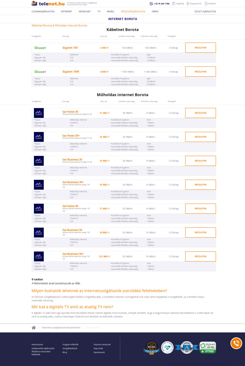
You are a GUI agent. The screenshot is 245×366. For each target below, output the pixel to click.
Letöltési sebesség (126, 36)
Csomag (65, 36)
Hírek (155, 11)
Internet (66, 11)
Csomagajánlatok (43, 11)
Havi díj (103, 36)
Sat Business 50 (72, 230)
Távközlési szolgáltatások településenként (60, 327)
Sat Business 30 (72, 159)
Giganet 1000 (70, 71)
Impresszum (37, 344)
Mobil (110, 11)
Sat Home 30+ (71, 135)
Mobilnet (85, 11)
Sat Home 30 (70, 112)
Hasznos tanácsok (102, 344)
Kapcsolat (98, 348)
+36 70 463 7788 (159, 3)
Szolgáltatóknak (70, 348)
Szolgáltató (36, 36)
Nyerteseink (99, 352)
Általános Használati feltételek (41, 353)
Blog (65, 352)
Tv (99, 11)
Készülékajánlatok (133, 11)
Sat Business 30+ (73, 182)
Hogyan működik (70, 344)
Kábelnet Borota (42, 25)
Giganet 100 (70, 48)
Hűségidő (172, 36)
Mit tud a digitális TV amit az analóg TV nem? (72, 306)
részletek (200, 47)
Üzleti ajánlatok (205, 11)
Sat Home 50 (70, 206)
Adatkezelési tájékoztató (43, 348)
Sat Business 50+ (73, 254)
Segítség (178, 3)
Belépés (210, 3)
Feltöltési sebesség (149, 36)
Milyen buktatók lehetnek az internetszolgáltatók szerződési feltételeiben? (99, 290)
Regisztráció (193, 3)
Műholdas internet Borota (71, 25)
